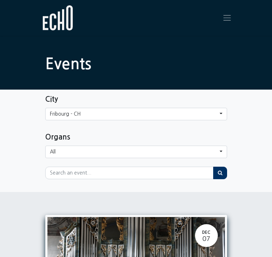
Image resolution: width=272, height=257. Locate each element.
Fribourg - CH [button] (65, 113)
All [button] (53, 151)
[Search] (220, 173)
